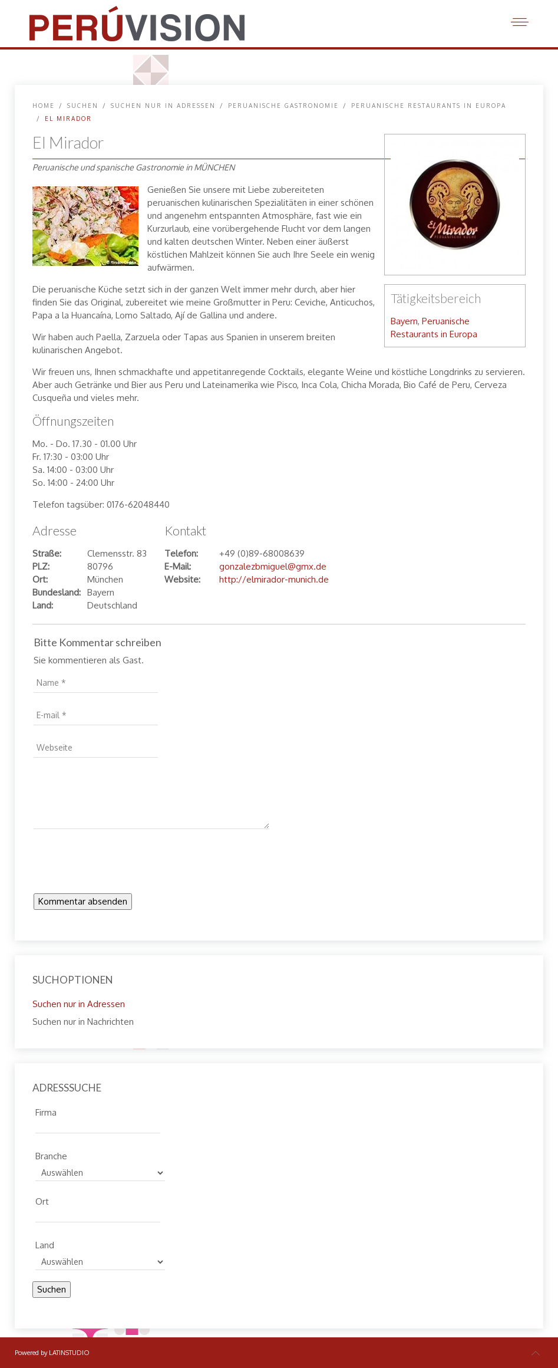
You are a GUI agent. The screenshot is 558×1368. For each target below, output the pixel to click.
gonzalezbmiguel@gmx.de (272, 566)
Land (44, 1243)
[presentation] (123, 864)
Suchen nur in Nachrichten (83, 1021)
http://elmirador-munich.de (274, 579)
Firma (46, 1111)
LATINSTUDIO (69, 1353)
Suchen (51, 1289)
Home (43, 105)
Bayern (404, 321)
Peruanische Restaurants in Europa (428, 105)
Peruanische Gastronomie (283, 105)
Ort (42, 1200)
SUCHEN (82, 105)
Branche (51, 1154)
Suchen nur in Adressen (163, 105)
